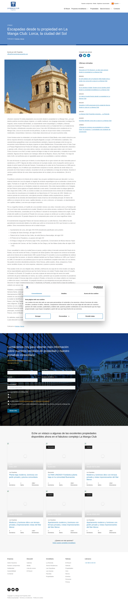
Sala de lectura (106, 9)
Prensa (67, 582)
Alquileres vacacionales (103, 3)
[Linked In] (17, 589)
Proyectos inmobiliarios (80, 9)
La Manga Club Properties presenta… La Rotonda (94, 114)
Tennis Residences (52, 565)
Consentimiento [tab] (37, 293)
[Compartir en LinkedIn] (88, 55)
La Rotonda (49, 563)
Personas (68, 579)
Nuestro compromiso (86, 3)
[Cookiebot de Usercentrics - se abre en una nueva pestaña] (95, 287)
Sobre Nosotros (12, 563)
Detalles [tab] (64, 293)
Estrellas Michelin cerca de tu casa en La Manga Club (95, 120)
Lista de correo (31, 568)
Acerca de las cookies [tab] (91, 293)
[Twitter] (13, 589)
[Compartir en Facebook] (80, 55)
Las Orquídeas (50, 568)
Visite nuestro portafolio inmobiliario (64, 543)
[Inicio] (13, 6)
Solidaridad (10, 568)
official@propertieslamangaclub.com (17, 54)
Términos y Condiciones (26, 597)
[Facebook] (9, 589)
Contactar (117, 8)
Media (94, 3)
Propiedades (94, 8)
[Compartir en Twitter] (84, 55)
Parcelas (48, 573)
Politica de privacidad (13, 597)
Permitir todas (90, 316)
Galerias (29, 563)
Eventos (67, 576)
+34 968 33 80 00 (13, 363)
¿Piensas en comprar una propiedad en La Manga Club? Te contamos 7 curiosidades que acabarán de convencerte (94, 129)
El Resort (67, 8)
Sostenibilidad (11, 571)
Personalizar (64, 316)
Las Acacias (49, 571)
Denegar (38, 316)
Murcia (22, 39)
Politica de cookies (38, 597)
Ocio (66, 571)
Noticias (17, 39)
